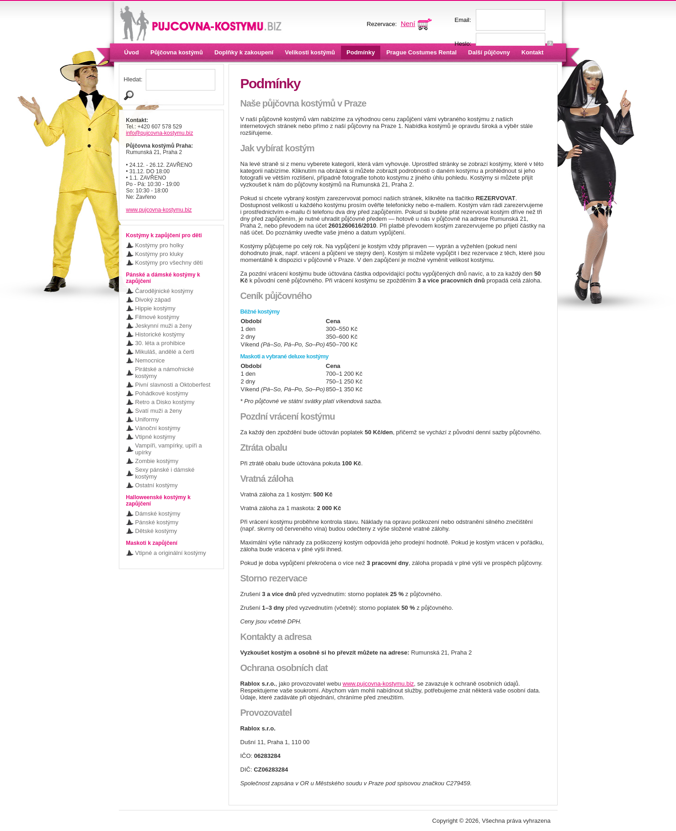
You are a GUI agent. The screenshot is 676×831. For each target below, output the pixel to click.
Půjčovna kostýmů (176, 52)
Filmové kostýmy (157, 317)
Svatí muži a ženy (158, 410)
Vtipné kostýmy (155, 436)
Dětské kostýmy (156, 530)
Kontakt (532, 52)
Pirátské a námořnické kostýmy (164, 372)
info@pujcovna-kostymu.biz (159, 133)
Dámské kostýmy (158, 513)
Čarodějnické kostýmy (164, 291)
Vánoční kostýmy (158, 428)
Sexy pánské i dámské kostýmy (165, 473)
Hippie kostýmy (155, 308)
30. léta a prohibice (160, 343)
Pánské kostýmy (157, 522)
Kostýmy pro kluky (159, 253)
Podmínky (360, 52)
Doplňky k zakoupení (243, 52)
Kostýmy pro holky (159, 245)
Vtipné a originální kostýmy (170, 552)
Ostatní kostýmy (156, 485)
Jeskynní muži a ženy (163, 325)
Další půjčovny (489, 52)
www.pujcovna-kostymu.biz (159, 210)
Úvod (131, 52)
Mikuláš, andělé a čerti (164, 351)
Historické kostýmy (160, 334)
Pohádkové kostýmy (161, 393)
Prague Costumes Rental (421, 52)
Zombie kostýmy (157, 461)
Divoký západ (153, 299)
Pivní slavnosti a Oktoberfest (173, 384)
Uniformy (147, 419)
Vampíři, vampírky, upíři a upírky (168, 449)
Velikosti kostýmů (310, 52)
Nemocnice (150, 360)
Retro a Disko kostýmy (165, 402)
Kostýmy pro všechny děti (169, 262)
